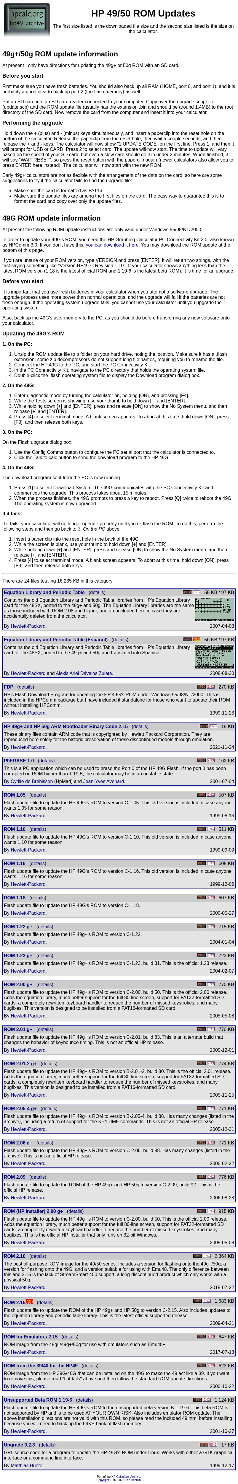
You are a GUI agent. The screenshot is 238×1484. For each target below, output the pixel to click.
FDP (8, 686)
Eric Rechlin (133, 1480)
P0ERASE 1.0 (19, 760)
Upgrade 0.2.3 (19, 1444)
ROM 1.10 (14, 829)
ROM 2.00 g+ (18, 984)
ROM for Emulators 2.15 (30, 1336)
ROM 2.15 (14, 1302)
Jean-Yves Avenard (103, 781)
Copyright (102, 1480)
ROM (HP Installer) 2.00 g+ (33, 1211)
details (97, 592)
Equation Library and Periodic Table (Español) (56, 639)
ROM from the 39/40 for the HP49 (41, 1365)
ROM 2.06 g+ (18, 1142)
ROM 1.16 (14, 863)
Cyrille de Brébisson (32, 781)
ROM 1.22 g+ (18, 926)
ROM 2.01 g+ (18, 1029)
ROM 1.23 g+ (18, 955)
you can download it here (112, 244)
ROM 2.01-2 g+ (20, 1063)
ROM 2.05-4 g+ (20, 1108)
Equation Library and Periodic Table (44, 592)
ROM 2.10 (14, 1256)
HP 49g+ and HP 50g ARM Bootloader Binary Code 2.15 (66, 726)
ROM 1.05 (14, 795)
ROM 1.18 (14, 897)
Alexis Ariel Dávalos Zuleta (84, 673)
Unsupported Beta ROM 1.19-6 (38, 1400)
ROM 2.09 (14, 1177)
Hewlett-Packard (28, 626)
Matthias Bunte (26, 1465)
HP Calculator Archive (125, 1476)
